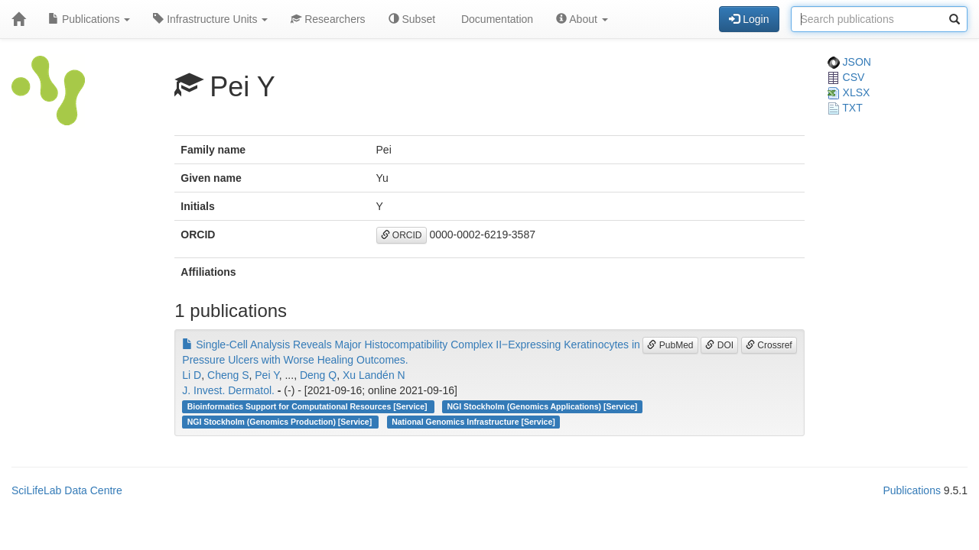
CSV (846, 77)
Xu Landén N (374, 375)
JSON (849, 62)
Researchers (328, 19)
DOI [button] (719, 345)
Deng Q (318, 375)
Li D (191, 375)
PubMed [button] (670, 345)
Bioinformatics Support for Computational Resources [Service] (308, 406)
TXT (845, 108)
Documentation (495, 19)
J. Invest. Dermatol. (228, 390)
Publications (89, 19)
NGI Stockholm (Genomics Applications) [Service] (542, 406)
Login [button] (749, 19)
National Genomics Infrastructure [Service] (473, 421)
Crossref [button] (769, 345)
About (582, 19)
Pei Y (266, 375)
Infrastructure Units (210, 19)
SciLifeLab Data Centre (66, 490)
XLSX (849, 92)
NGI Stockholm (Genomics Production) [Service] (280, 421)
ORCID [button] (401, 235)
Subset (412, 19)
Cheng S (228, 375)
